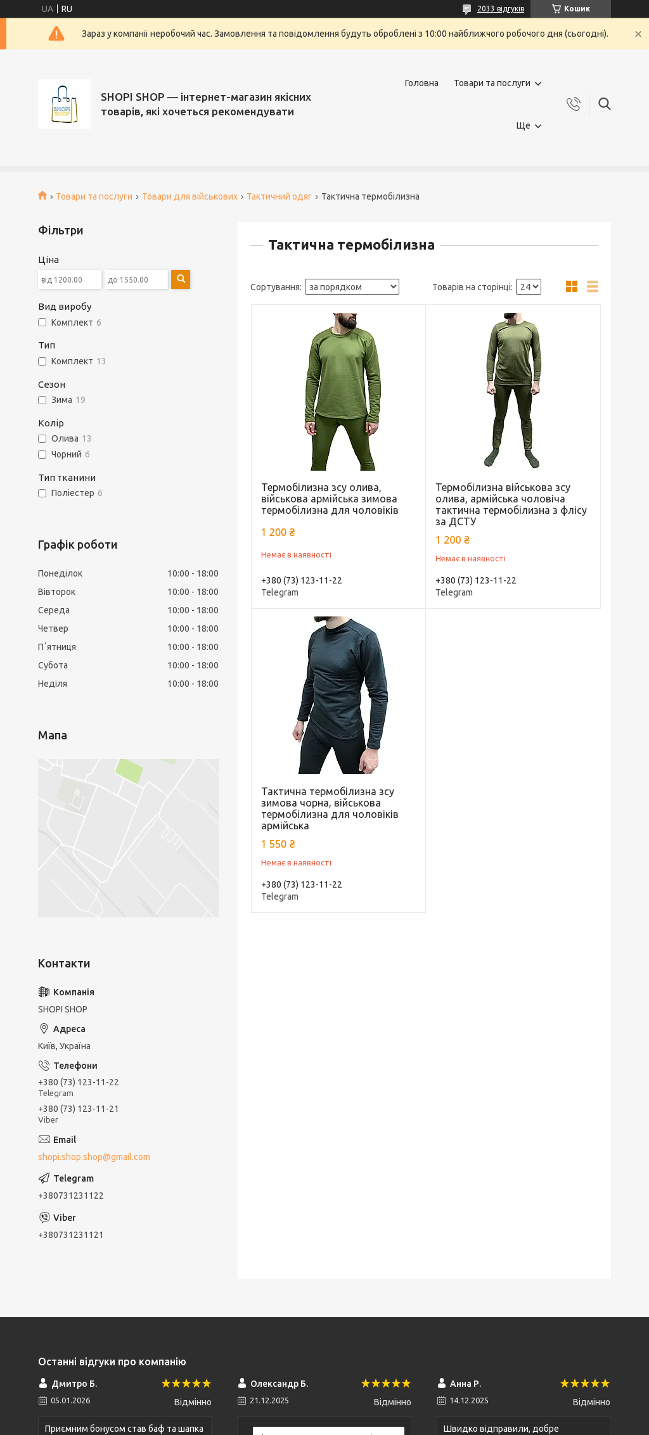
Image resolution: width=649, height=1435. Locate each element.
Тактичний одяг (279, 196)
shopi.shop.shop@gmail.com (94, 1157)
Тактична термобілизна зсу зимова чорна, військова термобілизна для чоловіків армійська (330, 808)
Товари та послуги (492, 83)
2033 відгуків (500, 8)
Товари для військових (190, 196)
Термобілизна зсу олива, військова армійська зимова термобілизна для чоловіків (330, 499)
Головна (422, 83)
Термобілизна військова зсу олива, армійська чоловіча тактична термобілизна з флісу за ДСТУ (511, 504)
